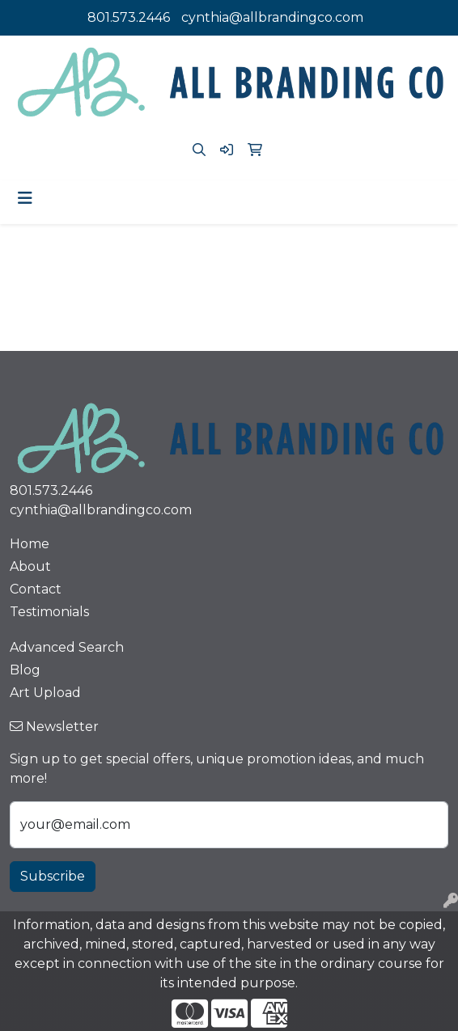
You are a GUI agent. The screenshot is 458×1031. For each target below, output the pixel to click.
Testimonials (49, 611)
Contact (35, 589)
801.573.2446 (128, 17)
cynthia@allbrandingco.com (272, 17)
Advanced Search (67, 647)
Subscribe (52, 876)
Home (29, 543)
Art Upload (45, 692)
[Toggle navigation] (25, 198)
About (30, 566)
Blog (25, 670)
